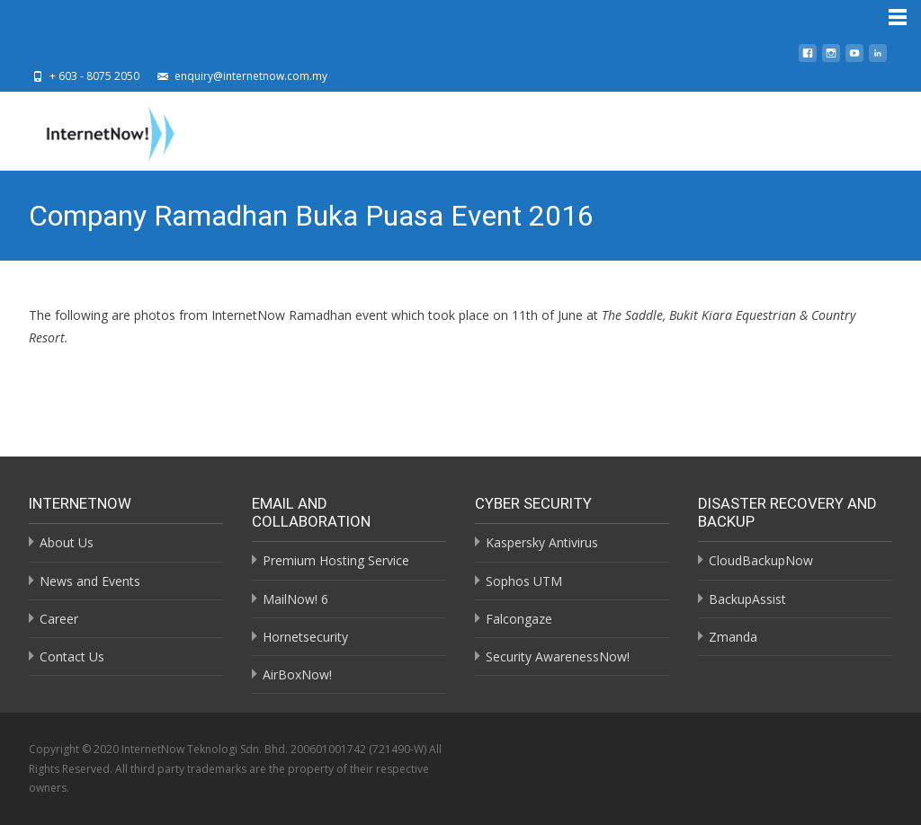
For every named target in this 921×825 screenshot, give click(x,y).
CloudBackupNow (761, 560)
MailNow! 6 (295, 599)
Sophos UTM (524, 581)
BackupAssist (747, 599)
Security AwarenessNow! (558, 656)
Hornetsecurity (305, 636)
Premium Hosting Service (336, 560)
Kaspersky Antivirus (542, 542)
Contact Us (72, 656)
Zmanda (733, 636)
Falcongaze (519, 618)
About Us (67, 542)
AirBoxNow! (297, 674)
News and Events (90, 581)
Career (59, 618)
